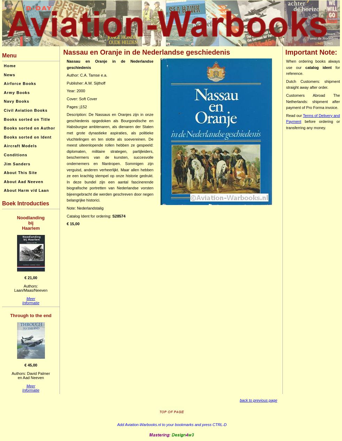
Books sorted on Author (29, 128)
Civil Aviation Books (26, 110)
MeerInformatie (30, 301)
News (9, 75)
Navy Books (16, 101)
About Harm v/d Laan (26, 190)
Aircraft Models (20, 146)
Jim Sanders (17, 164)
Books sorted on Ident (28, 137)
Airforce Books (20, 83)
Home (10, 66)
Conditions (15, 155)
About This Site (20, 173)
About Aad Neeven (23, 182)
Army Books (17, 92)
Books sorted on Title (27, 119)
